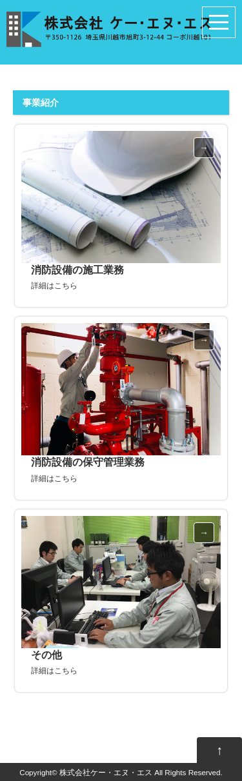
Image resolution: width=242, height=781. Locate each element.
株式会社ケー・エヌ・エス (105, 772)
